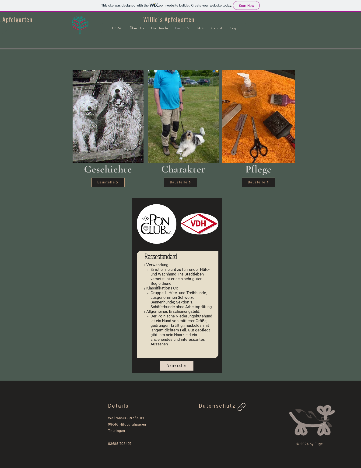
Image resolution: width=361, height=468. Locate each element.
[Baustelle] (108, 182)
